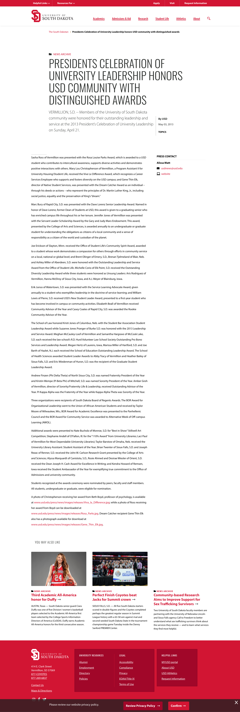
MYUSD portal (170, 662)
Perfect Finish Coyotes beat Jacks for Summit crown (114, 597)
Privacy (123, 673)
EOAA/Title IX (127, 678)
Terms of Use (126, 684)
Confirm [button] (176, 706)
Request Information (195, 3)
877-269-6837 (39, 678)
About (196, 18)
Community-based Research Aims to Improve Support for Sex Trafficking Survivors (177, 599)
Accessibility (126, 662)
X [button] (236, 702)
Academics (99, 18)
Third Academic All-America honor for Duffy (53, 597)
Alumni (83, 662)
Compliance (126, 667)
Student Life (162, 18)
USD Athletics (169, 673)
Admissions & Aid (121, 18)
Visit (172, 3)
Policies (83, 678)
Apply (156, 3)
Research (143, 18)
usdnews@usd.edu (172, 168)
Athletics (181, 18)
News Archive (62, 54)
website (165, 174)
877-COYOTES (39, 674)
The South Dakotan (58, 31)
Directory (84, 673)
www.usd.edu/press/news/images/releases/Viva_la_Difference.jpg (72, 502)
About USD (168, 667)
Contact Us (37, 685)
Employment (86, 667)
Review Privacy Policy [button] (140, 706)
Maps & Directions (41, 690)
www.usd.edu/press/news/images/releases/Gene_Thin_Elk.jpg (67, 524)
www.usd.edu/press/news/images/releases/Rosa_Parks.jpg (64, 513)
